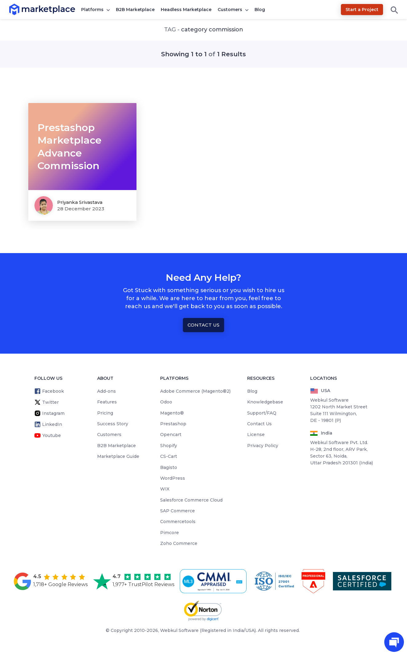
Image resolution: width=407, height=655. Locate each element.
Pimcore (169, 532)
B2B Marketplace (135, 9)
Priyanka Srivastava (79, 202)
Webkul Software (179, 630)
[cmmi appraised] (214, 581)
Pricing (105, 413)
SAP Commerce (177, 511)
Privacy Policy (262, 445)
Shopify (168, 445)
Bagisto (168, 467)
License (256, 434)
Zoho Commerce (178, 543)
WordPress (172, 478)
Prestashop (173, 424)
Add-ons (106, 391)
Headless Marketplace (186, 9)
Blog (260, 9)
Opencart (170, 434)
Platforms (92, 9)
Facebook (53, 391)
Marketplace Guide (118, 456)
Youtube (51, 435)
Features (107, 402)
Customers (230, 9)
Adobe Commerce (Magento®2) (195, 391)
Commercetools (178, 521)
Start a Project (362, 9)
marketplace (21, 9)
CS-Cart (168, 456)
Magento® (172, 413)
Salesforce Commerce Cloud (191, 500)
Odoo (166, 402)
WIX (164, 489)
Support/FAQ (261, 413)
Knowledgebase (265, 402)
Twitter (50, 402)
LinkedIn (52, 424)
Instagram (53, 413)
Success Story (112, 424)
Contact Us (203, 325)
